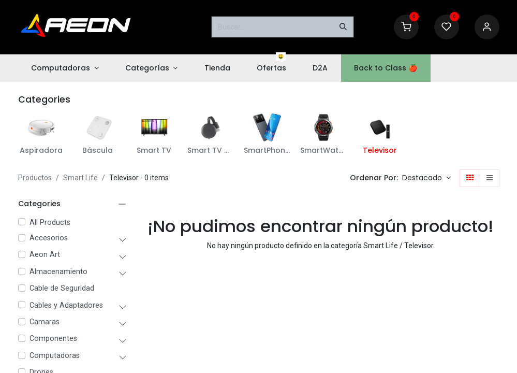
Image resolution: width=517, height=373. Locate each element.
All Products (49, 222)
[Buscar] (343, 27)
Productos (35, 178)
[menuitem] (65, 68)
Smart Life (80, 178)
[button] (426, 178)
